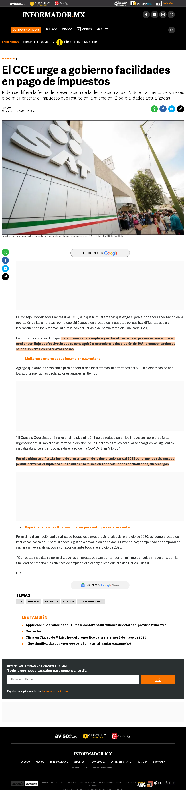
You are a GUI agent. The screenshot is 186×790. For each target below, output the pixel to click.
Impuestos (51, 602)
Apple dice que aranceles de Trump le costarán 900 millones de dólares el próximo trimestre (96, 625)
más (102, 29)
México (67, 29)
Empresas (33, 602)
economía (159, 762)
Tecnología (97, 762)
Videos (84, 29)
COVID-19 (68, 602)
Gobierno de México (91, 602)
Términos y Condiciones (55, 691)
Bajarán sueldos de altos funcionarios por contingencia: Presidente (77, 527)
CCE (20, 602)
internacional (59, 762)
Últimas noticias (26, 30)
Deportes (79, 762)
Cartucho (33, 631)
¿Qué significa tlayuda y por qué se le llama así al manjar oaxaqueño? (78, 644)
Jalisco (51, 29)
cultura (142, 762)
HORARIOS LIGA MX (35, 42)
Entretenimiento (121, 762)
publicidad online (103, 768)
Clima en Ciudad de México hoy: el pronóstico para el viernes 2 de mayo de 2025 (86, 637)
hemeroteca (79, 768)
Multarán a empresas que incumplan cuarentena (62, 359)
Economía (8, 59)
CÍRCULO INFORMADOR (80, 42)
